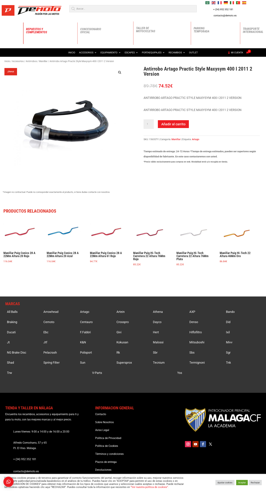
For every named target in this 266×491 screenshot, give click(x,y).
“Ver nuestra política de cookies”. (150, 487)
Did (228, 322)
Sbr (155, 352)
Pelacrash (50, 352)
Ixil (228, 332)
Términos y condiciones (109, 454)
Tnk (228, 362)
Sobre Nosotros (104, 422)
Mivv (229, 342)
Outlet (193, 52)
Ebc (45, 332)
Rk (118, 352)
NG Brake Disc (16, 352)
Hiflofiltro (195, 332)
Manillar (43, 61)
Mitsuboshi (196, 342)
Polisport (86, 352)
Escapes (130, 52)
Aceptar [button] (242, 482)
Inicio (71, 52)
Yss (179, 373)
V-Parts (97, 373)
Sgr (228, 352)
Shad (10, 362)
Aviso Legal (102, 430)
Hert (156, 332)
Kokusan (122, 342)
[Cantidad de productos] (149, 124)
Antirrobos (31, 61)
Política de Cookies (106, 446)
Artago (195, 139)
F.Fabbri (85, 332)
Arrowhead (50, 312)
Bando (230, 312)
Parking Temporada (201, 29)
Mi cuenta (237, 52)
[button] (120, 72)
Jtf (45, 342)
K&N (83, 342)
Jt (8, 342)
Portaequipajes (151, 52)
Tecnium (159, 362)
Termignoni (197, 362)
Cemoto (48, 322)
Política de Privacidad (108, 438)
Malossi (158, 342)
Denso (193, 322)
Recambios (175, 52)
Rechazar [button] (255, 482)
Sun (82, 362)
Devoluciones (103, 469)
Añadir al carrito (173, 124)
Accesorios (86, 52)
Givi (118, 332)
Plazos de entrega (106, 462)
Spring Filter (51, 362)
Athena (158, 312)
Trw (9, 373)
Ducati (11, 332)
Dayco (157, 322)
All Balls (12, 312)
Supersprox (124, 362)
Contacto (100, 414)
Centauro (86, 322)
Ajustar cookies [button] (224, 482)
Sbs (191, 352)
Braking (12, 322)
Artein (120, 312)
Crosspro (122, 322)
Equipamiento (109, 52)
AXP (192, 312)
